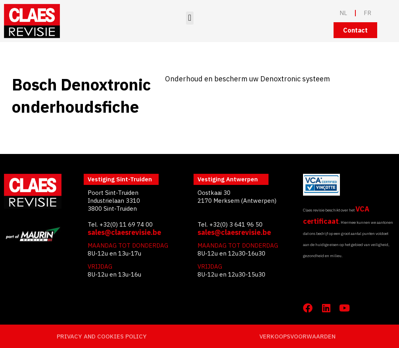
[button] (190, 18)
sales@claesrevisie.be (124, 232)
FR (367, 13)
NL (343, 13)
